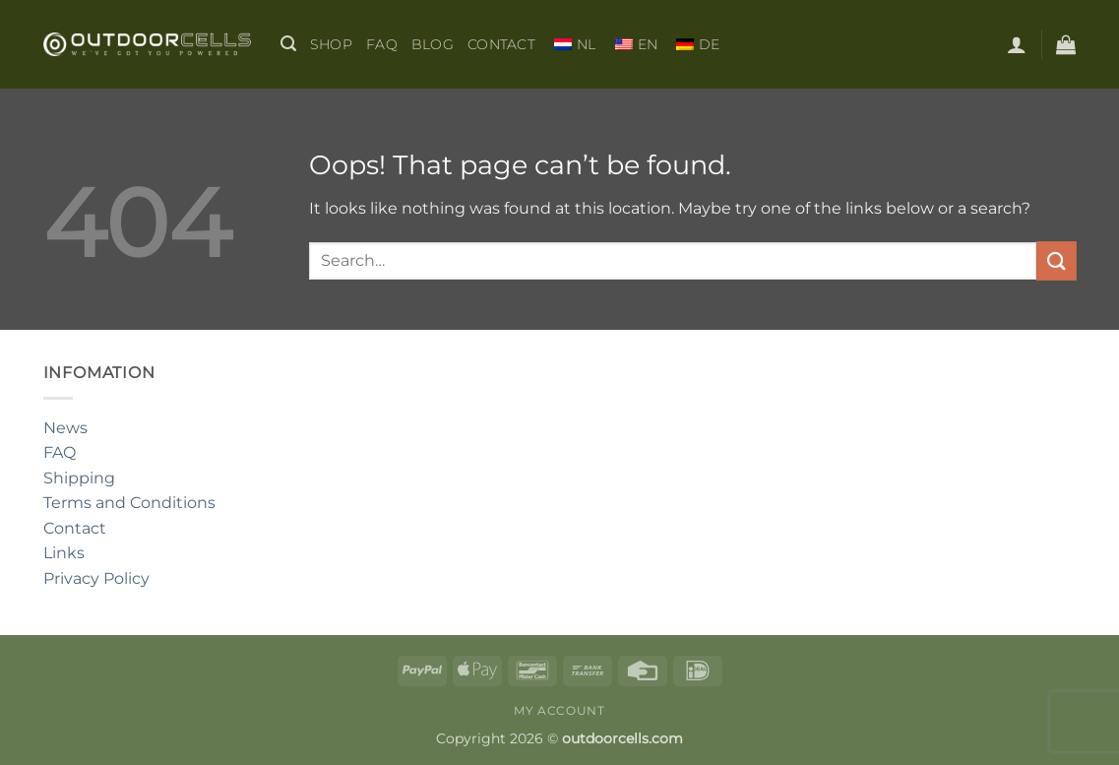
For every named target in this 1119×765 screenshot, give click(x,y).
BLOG (432, 44)
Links (64, 552)
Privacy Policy (96, 578)
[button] (288, 44)
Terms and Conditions (129, 502)
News (65, 427)
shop (331, 44)
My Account (559, 710)
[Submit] (1056, 260)
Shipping (79, 478)
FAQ (382, 44)
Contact (501, 44)
